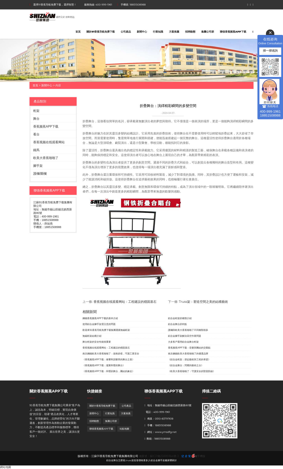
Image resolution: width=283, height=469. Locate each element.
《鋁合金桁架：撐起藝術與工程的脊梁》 (189, 359)
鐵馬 (36, 150)
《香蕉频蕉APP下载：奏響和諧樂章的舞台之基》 (108, 359)
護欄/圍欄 (40, 173)
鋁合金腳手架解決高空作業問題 (184, 336)
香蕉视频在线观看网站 (49, 142)
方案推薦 (174, 31)
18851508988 (138, 4)
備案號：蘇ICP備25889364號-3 (159, 456)
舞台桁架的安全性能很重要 (97, 341)
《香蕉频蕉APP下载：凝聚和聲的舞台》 (104, 365)
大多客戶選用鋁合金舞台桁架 (183, 341)
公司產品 (126, 31)
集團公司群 (207, 31)
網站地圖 (5, 467)
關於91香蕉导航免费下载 (100, 31)
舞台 (36, 118)
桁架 (36, 110)
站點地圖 (124, 428)
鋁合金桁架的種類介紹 (180, 318)
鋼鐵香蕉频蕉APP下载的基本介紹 (100, 318)
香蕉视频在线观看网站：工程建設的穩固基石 (125, 302)
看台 (36, 134)
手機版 (201, 456)
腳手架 (38, 165)
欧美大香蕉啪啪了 (45, 158)
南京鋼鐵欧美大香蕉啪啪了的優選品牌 (188, 353)
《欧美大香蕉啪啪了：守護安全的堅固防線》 (191, 371)
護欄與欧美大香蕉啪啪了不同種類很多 (188, 330)
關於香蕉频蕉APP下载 (48, 391)
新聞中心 (142, 31)
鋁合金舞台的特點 (177, 324)
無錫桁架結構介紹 (92, 336)
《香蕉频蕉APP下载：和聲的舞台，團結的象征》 (108, 371)
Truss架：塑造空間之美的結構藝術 (203, 302)
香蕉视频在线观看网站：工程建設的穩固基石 (106, 347)
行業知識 (158, 31)
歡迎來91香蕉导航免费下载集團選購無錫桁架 (106, 330)
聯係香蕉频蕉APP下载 (233, 31)
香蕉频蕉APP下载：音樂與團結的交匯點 (189, 347)
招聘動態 (190, 31)
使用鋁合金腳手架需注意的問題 (99, 324)
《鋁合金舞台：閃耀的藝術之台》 (185, 365)
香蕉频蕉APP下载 (45, 126)
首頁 (78, 31)
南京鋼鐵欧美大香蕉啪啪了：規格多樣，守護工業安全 (111, 353)
